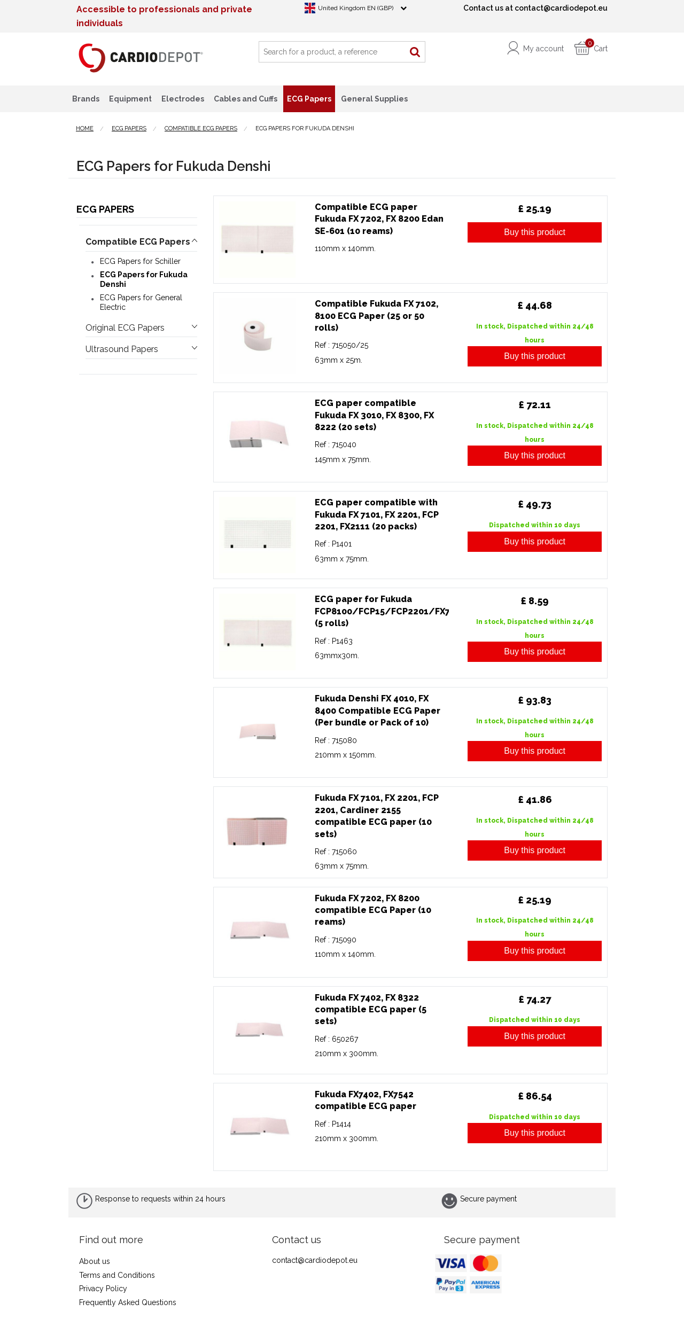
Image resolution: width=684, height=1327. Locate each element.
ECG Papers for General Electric (141, 302)
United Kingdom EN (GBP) (356, 8)
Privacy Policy (103, 1288)
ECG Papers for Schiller (140, 261)
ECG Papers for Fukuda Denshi (144, 279)
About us (94, 1261)
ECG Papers (105, 209)
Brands (85, 99)
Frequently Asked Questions (127, 1302)
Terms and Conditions (117, 1275)
